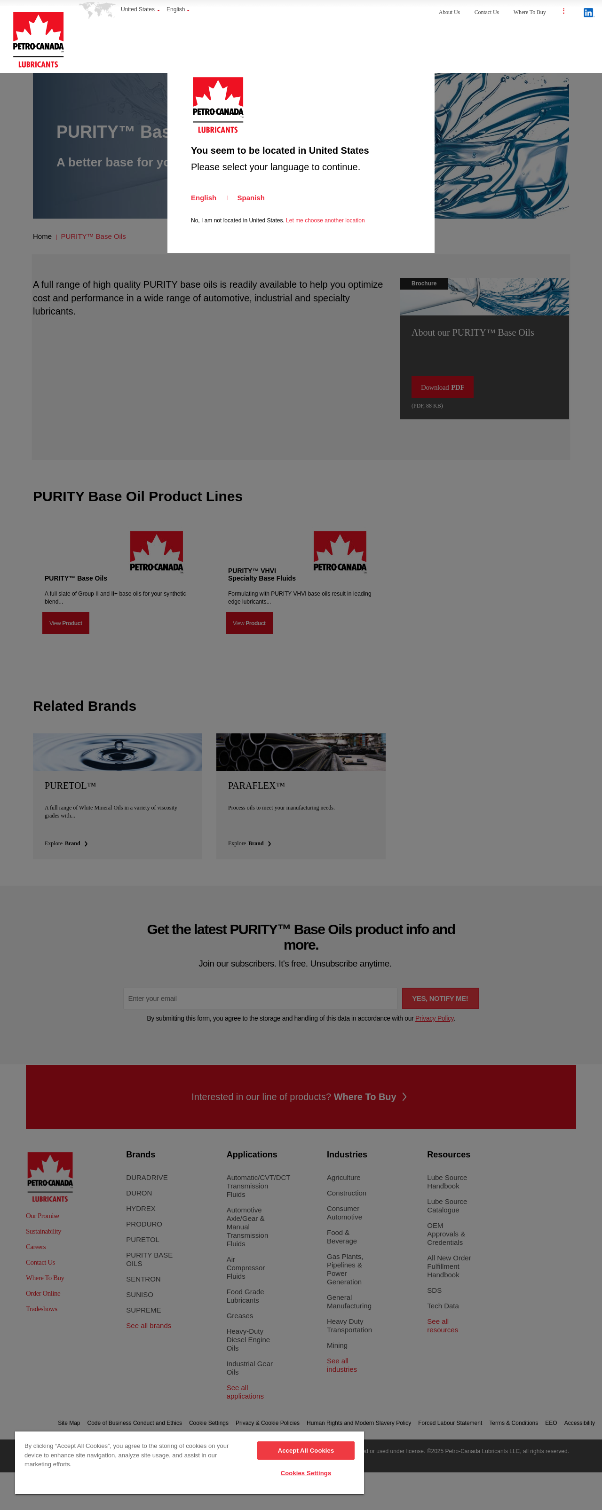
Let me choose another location (325, 220)
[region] (189, 1463)
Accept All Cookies (306, 1450)
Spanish (251, 198)
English (203, 198)
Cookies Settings (306, 1473)
